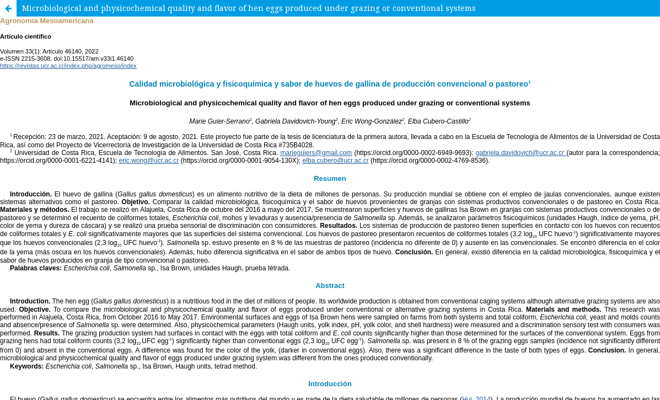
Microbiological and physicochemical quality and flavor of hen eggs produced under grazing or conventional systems (249, 8)
